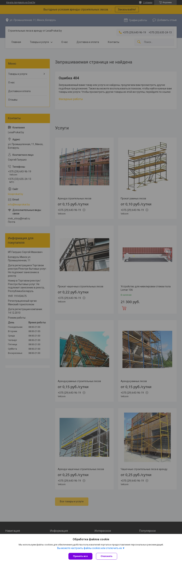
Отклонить (107, 556)
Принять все (80, 556)
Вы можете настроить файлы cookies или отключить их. (89, 548)
